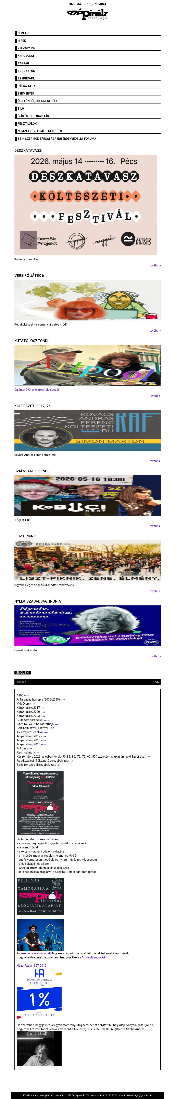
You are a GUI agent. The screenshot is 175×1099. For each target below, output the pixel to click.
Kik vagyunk (27, 48)
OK (157, 681)
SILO (21, 108)
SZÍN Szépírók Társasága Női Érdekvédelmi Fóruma (57, 138)
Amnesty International (35, 953)
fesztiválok (27, 123)
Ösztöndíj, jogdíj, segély (37, 101)
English (22, 672)
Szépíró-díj (27, 78)
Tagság (23, 63)
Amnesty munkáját (93, 957)
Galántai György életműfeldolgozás (37, 389)
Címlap (23, 33)
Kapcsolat (26, 55)
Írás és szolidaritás (33, 116)
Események (26, 93)
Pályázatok (26, 86)
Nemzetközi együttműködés (40, 131)
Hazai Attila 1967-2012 (31, 965)
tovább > (155, 265)
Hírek (22, 40)
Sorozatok (26, 71)
